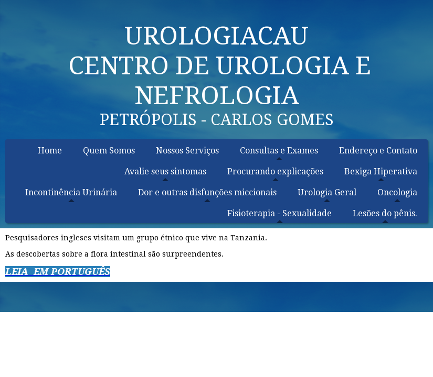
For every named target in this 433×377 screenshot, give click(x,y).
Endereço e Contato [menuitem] (378, 151)
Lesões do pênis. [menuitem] (385, 213)
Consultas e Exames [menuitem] (279, 151)
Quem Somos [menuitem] (109, 151)
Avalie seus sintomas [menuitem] (165, 171)
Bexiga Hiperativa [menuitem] (380, 171)
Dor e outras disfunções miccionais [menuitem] (207, 192)
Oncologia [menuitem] (397, 192)
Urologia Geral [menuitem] (327, 192)
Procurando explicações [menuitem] (275, 171)
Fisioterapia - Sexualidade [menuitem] (279, 213)
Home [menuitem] (50, 151)
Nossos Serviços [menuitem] (187, 151)
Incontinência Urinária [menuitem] (71, 192)
